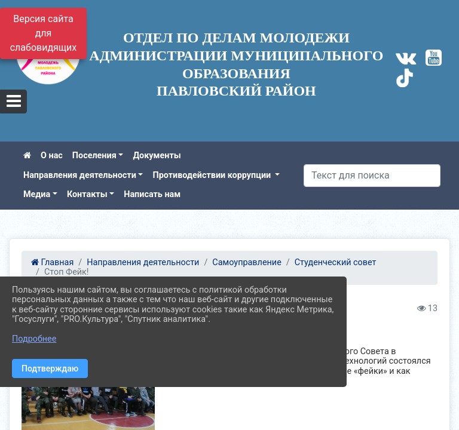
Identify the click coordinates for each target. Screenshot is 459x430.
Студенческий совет (336, 262)
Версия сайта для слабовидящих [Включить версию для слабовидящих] (43, 33)
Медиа (36, 194)
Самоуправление (246, 262)
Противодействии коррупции (212, 175)
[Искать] (372, 175)
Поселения (94, 155)
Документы (156, 155)
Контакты (87, 194)
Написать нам (152, 194)
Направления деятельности (79, 175)
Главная (52, 262)
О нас (52, 155)
